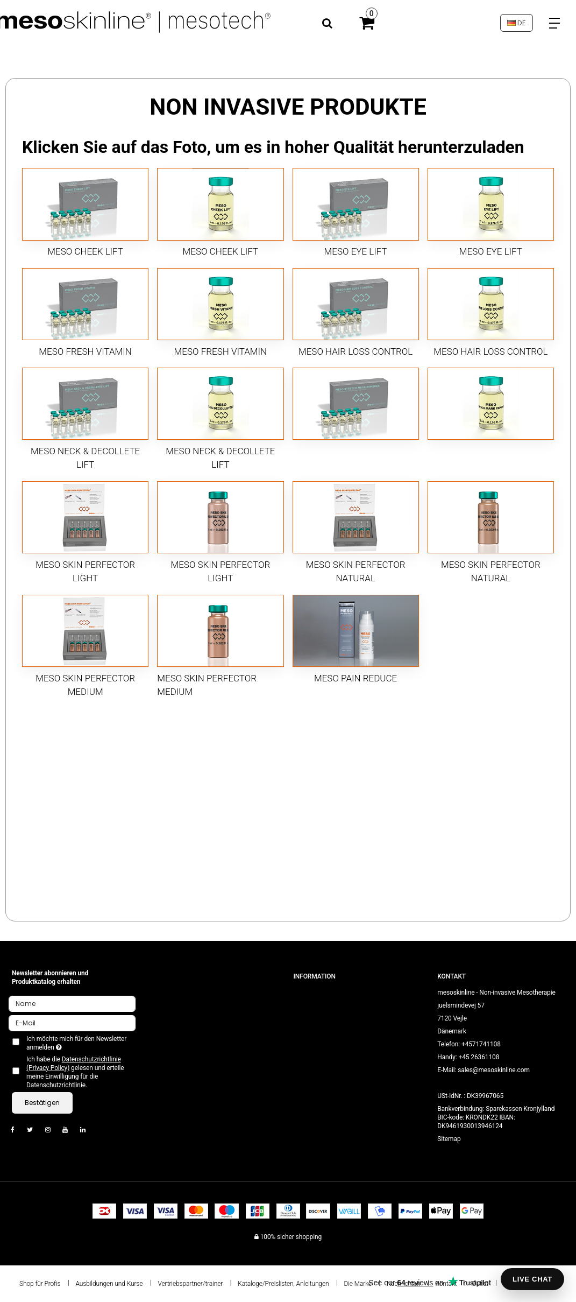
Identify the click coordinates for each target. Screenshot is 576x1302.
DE (516, 22)
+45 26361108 (478, 1057)
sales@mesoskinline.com (494, 1070)
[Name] (72, 1003)
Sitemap (448, 1139)
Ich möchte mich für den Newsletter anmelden (75, 1043)
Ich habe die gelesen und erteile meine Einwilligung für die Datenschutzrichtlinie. (75, 1072)
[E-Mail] (72, 1022)
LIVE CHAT (532, 1279)
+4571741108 (481, 1044)
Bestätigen (42, 1102)
